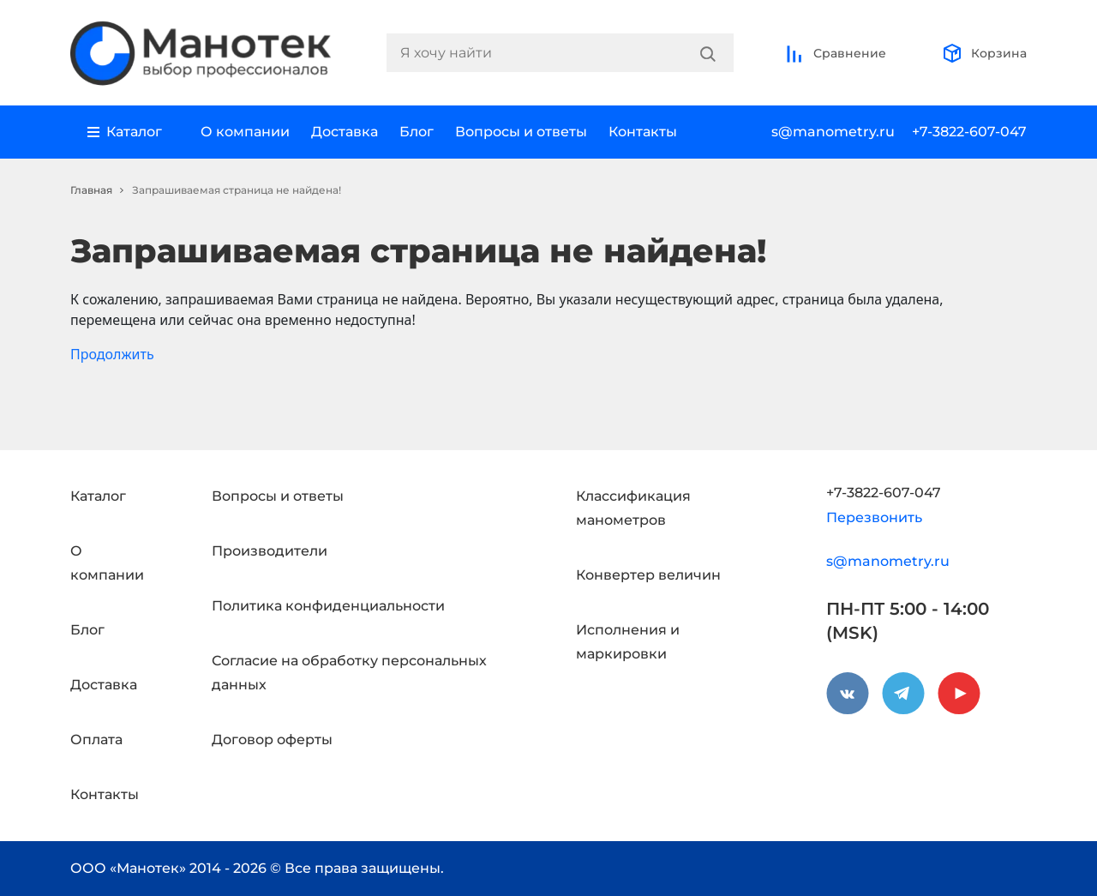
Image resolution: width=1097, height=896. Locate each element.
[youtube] (959, 693)
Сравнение (835, 53)
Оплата (96, 739)
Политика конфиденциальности (328, 606)
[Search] (708, 53)
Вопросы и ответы (521, 131)
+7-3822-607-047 (969, 131)
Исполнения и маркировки (628, 642)
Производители (269, 551)
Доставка (344, 131)
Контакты (642, 131)
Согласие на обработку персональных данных (349, 672)
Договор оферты (272, 739)
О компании (245, 131)
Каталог (98, 496)
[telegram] (903, 693)
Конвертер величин (648, 575)
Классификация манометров (633, 508)
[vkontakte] (847, 693)
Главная (91, 189)
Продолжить (112, 354)
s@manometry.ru (833, 131)
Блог (416, 131)
